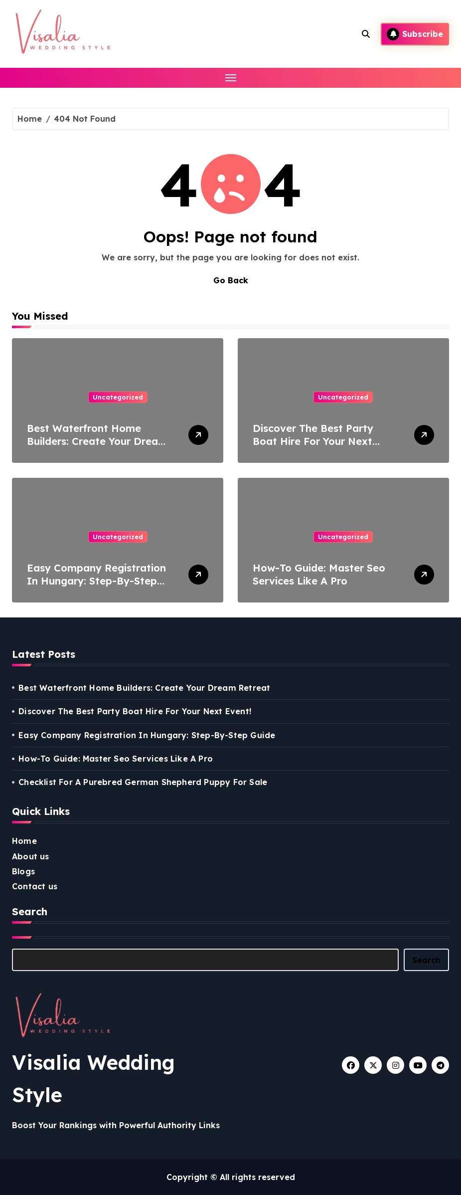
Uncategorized (118, 397)
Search (426, 960)
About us (30, 856)
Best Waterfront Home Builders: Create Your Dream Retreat (97, 441)
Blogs (23, 871)
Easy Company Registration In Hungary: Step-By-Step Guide (96, 581)
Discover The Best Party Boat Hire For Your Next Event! (313, 441)
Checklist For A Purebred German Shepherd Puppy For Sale (142, 782)
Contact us (34, 886)
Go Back (230, 280)
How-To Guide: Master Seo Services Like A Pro (319, 574)
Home (24, 841)
